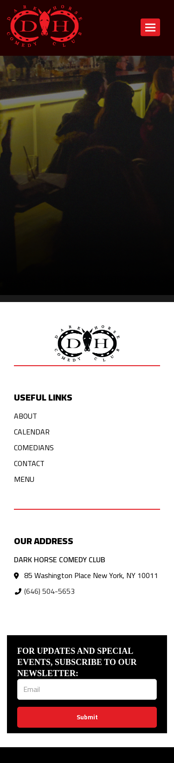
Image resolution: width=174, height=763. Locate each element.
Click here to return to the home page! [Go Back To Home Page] (59, 91)
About (25, 416)
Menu (24, 479)
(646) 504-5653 (49, 591)
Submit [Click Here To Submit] (87, 717)
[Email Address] (87, 689)
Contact (29, 463)
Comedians (34, 447)
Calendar (32, 432)
